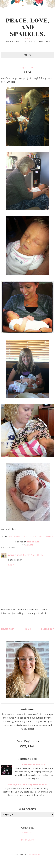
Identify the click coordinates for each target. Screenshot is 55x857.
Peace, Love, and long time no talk (27, 784)
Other (49, 536)
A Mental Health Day (33, 764)
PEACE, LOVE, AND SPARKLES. (27, 27)
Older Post (47, 629)
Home (28, 629)
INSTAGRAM (27, 839)
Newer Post (8, 629)
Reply (11, 564)
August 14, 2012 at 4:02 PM (29, 555)
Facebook (14, 536)
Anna (11, 555)
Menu (27, 55)
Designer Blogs (34, 855)
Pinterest (38, 536)
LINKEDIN (27, 832)
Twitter (26, 536)
